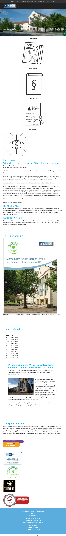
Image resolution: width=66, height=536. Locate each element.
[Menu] (61, 6)
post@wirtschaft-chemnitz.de (28, 1)
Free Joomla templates (30, 535)
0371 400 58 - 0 (15, 1)
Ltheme (40, 535)
